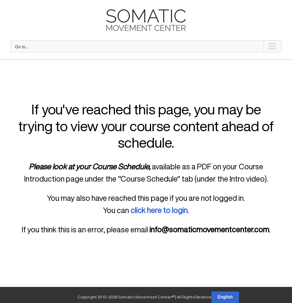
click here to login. (159, 210)
